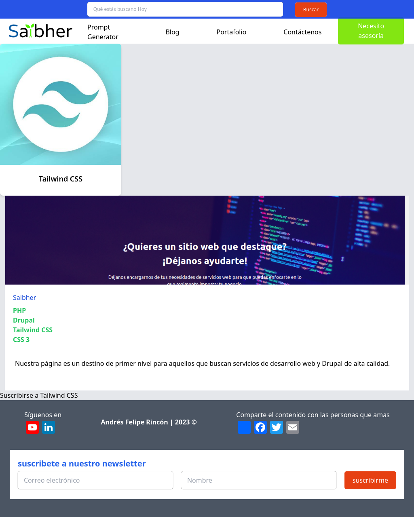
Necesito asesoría (371, 30)
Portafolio (231, 31)
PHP (19, 310)
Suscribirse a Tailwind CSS (39, 395)
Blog (172, 31)
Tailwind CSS (33, 329)
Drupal (24, 320)
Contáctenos (302, 31)
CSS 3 (21, 339)
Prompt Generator (102, 32)
